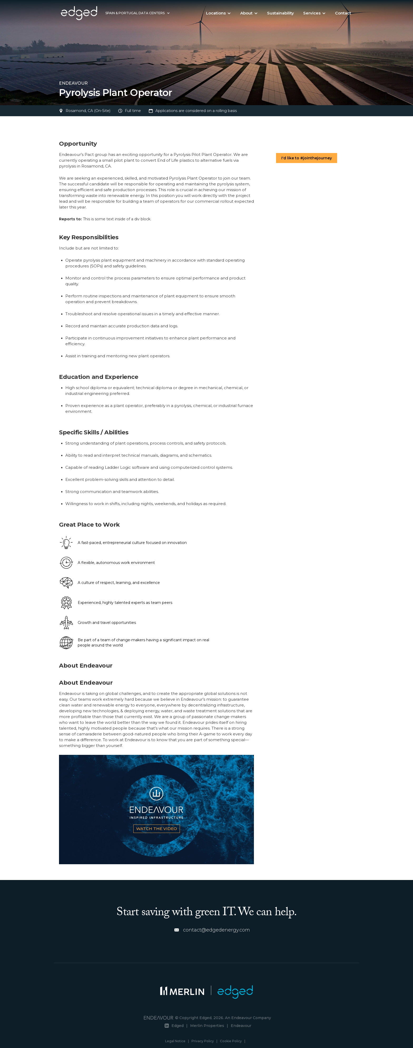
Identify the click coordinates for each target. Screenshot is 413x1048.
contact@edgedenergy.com (216, 930)
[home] (79, 13)
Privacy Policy (202, 1041)
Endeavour (241, 1026)
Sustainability (280, 13)
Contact (343, 13)
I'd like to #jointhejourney (306, 158)
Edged (177, 1026)
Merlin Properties (207, 1026)
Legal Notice (175, 1041)
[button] (137, 13)
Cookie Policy (231, 1041)
